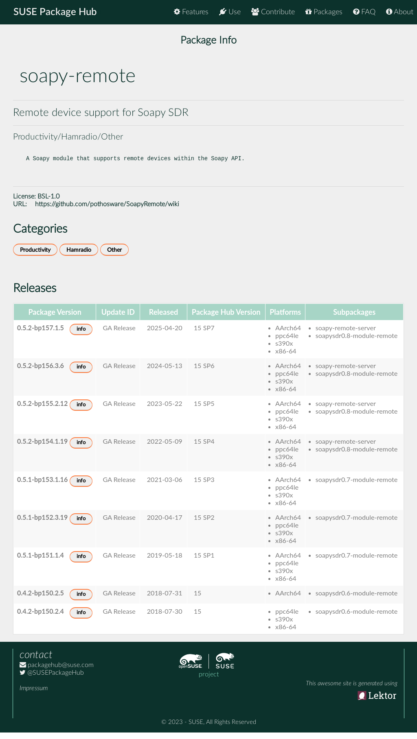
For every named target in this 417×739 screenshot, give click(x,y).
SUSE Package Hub (55, 12)
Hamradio (78, 256)
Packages (323, 12)
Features (191, 12)
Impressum (34, 694)
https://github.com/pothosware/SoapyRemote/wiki (107, 210)
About (399, 12)
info (81, 335)
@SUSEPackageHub (52, 679)
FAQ (364, 12)
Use (230, 12)
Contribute (273, 12)
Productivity (35, 256)
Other (114, 256)
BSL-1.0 (48, 203)
